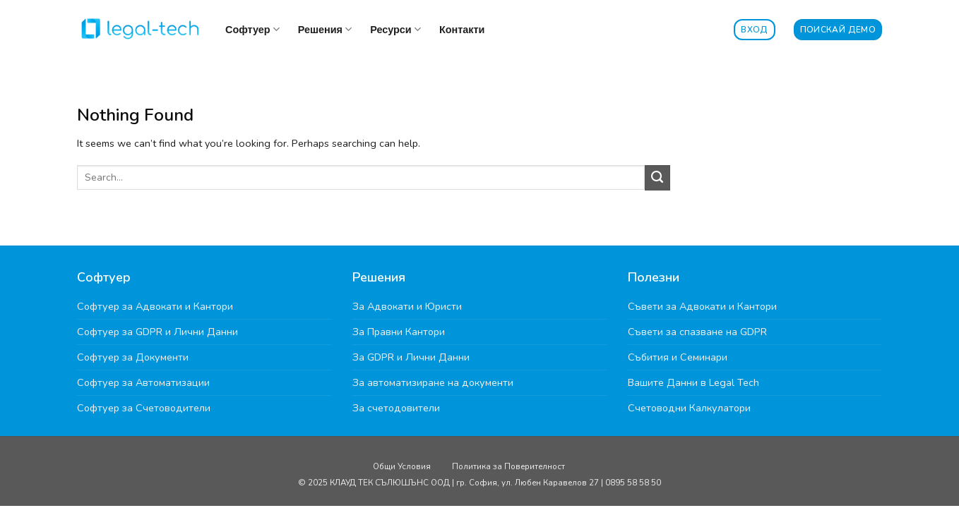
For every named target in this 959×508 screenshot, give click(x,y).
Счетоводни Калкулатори (689, 408)
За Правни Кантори (398, 332)
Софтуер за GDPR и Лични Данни (157, 332)
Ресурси (395, 29)
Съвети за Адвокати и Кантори (702, 306)
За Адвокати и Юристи (407, 306)
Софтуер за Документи (133, 357)
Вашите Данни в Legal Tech (693, 382)
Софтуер (252, 29)
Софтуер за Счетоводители (143, 408)
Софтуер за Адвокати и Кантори (155, 306)
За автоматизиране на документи (432, 382)
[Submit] (657, 177)
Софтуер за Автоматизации (143, 382)
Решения (325, 29)
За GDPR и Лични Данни (411, 357)
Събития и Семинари (677, 357)
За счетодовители (396, 408)
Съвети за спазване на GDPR (697, 332)
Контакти (461, 29)
